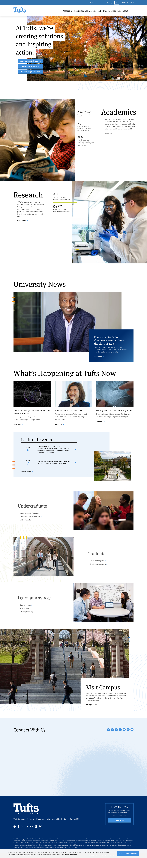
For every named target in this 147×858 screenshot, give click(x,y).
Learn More (119, 820)
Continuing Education (30, 71)
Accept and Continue (128, 853)
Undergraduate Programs (31, 61)
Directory (109, 3)
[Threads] (128, 729)
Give (117, 3)
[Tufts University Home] (20, 10)
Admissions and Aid (83, 10)
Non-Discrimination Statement (70, 847)
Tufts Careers (19, 819)
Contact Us (75, 819)
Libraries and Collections (57, 819)
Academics (67, 10)
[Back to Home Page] (26, 808)
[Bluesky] (132, 729)
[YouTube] (124, 729)
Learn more (109, 133)
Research (97, 10)
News (96, 3)
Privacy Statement (70, 854)
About (125, 10)
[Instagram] (108, 729)
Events (103, 3)
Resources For (127, 3)
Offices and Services (35, 819)
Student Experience (112, 10)
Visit (91, 3)
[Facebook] (112, 729)
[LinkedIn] (120, 729)
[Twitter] (116, 729)
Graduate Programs (30, 66)
